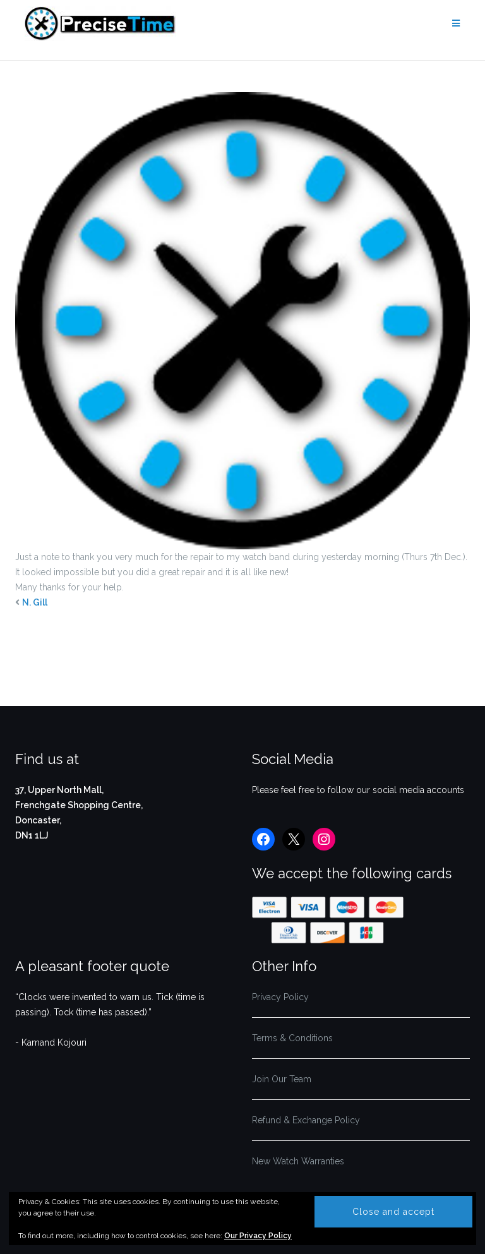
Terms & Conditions (292, 1038)
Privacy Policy (280, 997)
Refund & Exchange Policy (306, 1120)
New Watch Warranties (298, 1161)
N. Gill (34, 602)
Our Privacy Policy (258, 1235)
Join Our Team (281, 1079)
